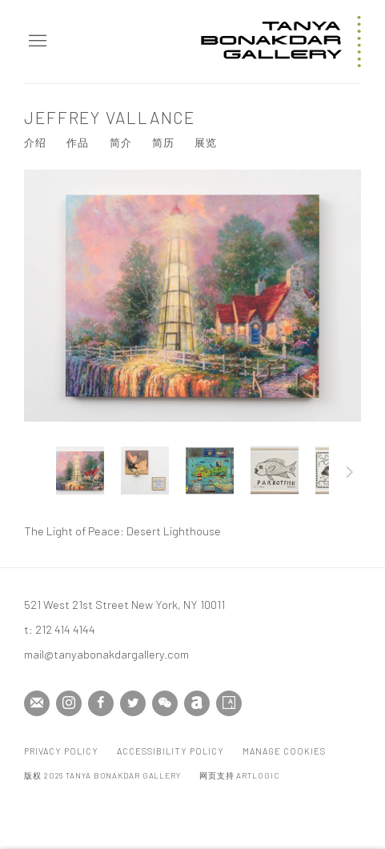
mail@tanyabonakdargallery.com (106, 654)
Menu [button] (36, 42)
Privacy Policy (61, 751)
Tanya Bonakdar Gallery (281, 41)
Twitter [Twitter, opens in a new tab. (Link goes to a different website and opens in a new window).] (133, 703)
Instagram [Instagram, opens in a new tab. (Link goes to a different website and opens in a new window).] (69, 703)
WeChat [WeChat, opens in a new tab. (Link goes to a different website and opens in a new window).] (165, 703)
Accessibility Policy (170, 751)
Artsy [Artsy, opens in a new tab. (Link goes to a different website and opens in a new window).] (229, 703)
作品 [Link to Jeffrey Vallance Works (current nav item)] (77, 142)
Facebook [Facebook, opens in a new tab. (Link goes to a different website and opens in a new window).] (101, 703)
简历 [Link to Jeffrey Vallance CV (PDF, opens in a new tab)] (163, 142)
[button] (80, 471)
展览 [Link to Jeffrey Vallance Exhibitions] (206, 142)
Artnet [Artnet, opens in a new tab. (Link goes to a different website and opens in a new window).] (197, 703)
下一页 (350, 474)
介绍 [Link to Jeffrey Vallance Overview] (35, 142)
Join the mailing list (37, 703)
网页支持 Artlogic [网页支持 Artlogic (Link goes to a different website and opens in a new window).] (239, 775)
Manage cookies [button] (284, 751)
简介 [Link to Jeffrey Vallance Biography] (121, 142)
